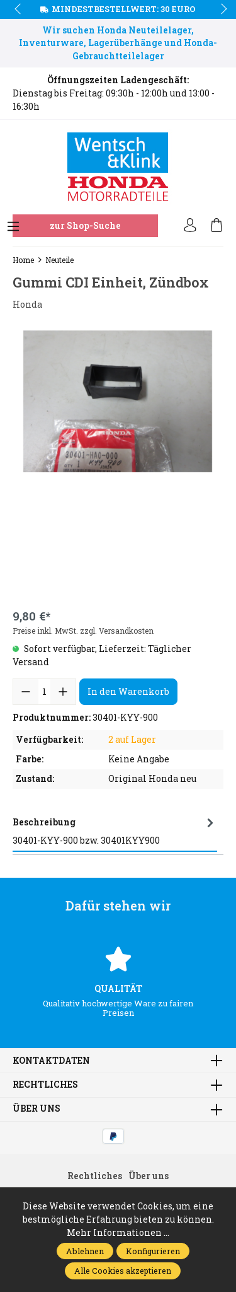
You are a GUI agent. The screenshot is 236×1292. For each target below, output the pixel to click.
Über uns (36, 1109)
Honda (27, 304)
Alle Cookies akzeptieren (122, 1271)
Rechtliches (45, 1085)
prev (19, 9)
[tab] (115, 831)
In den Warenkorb (128, 691)
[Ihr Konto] (190, 225)
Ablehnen (85, 1251)
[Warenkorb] (216, 225)
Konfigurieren (153, 1251)
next (220, 9)
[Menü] (13, 227)
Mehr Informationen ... (118, 1232)
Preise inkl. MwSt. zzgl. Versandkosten (83, 631)
